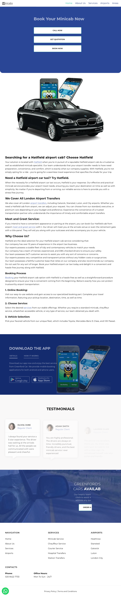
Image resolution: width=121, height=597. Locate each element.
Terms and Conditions (67, 591)
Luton (94, 553)
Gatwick (95, 548)
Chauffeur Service (57, 544)
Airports (9, 553)
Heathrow (96, 539)
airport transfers (38, 203)
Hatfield (38, 162)
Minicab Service (56, 539)
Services (9, 548)
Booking (9, 278)
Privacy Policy (50, 591)
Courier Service (55, 548)
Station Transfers (56, 558)
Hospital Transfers (57, 553)
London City (97, 558)
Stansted (95, 544)
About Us (9, 544)
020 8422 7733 (12, 577)
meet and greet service (24, 227)
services (28, 308)
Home (8, 539)
